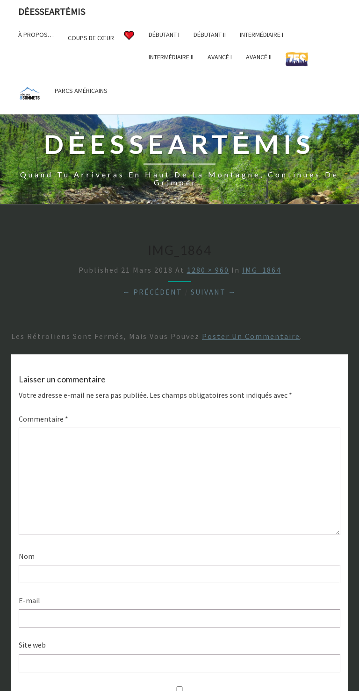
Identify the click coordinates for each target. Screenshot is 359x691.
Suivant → (214, 291)
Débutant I (164, 34)
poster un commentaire (251, 336)
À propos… (36, 34)
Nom (27, 556)
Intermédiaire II (171, 57)
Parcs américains (81, 90)
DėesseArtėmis (51, 11)
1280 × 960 (208, 270)
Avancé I (220, 57)
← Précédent (152, 291)
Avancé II (259, 57)
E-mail (29, 600)
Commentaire (43, 418)
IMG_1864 (261, 270)
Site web (32, 644)
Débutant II (210, 34)
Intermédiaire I (261, 34)
